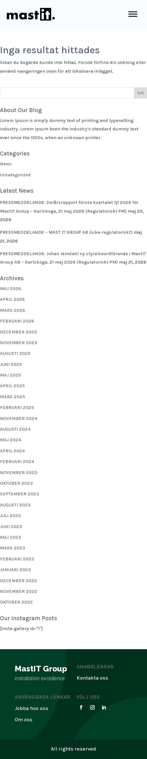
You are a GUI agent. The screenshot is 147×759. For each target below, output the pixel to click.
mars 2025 (12, 396)
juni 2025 (11, 364)
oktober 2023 (16, 483)
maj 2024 (10, 439)
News (6, 163)
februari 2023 (17, 559)
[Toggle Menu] (132, 14)
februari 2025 (17, 407)
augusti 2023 (15, 505)
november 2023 (18, 472)
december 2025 (18, 332)
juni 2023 (11, 526)
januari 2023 (15, 569)
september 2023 (19, 494)
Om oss (24, 719)
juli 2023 (10, 515)
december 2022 (18, 580)
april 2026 (12, 299)
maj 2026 (10, 288)
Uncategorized (15, 174)
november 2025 (18, 342)
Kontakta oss (92, 678)
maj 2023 (10, 537)
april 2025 (12, 385)
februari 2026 (17, 321)
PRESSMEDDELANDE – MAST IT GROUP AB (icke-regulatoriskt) (66, 232)
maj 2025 (10, 375)
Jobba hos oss (31, 708)
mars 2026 (12, 310)
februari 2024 (17, 461)
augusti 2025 (15, 353)
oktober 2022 (16, 602)
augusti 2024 (15, 429)
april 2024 (12, 450)
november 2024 (18, 418)
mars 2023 (12, 548)
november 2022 (18, 591)
